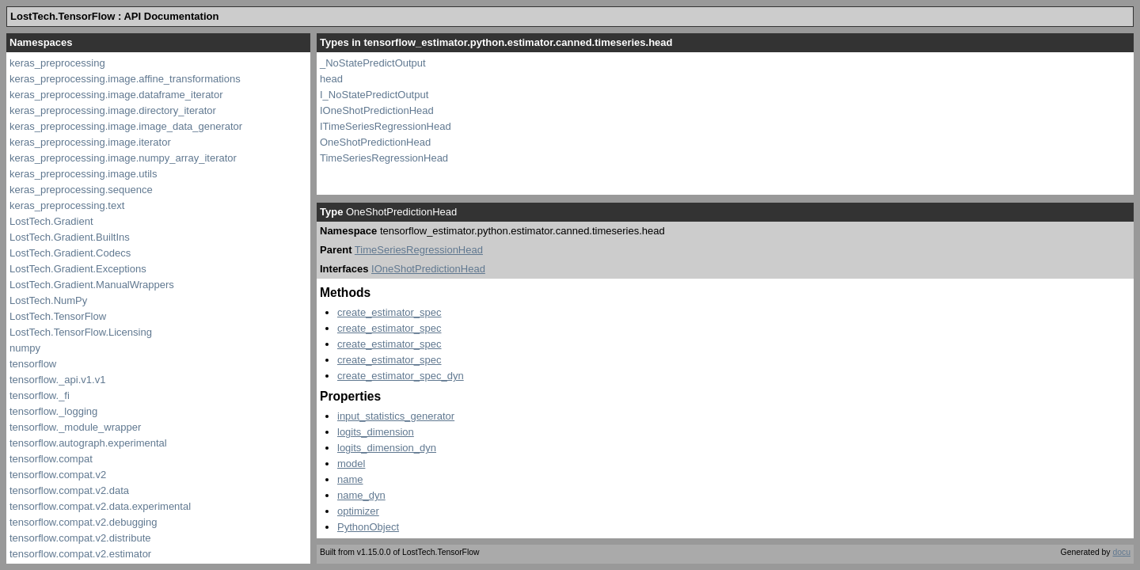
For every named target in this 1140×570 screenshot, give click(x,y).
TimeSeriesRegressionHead (384, 158)
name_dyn (361, 495)
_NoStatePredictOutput (373, 63)
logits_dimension (375, 432)
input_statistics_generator (395, 416)
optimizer (358, 511)
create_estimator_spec (389, 312)
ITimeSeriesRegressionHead (385, 126)
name (350, 479)
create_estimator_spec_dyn (400, 376)
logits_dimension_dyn (386, 448)
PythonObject (368, 527)
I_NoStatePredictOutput (374, 95)
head (331, 79)
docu (1121, 552)
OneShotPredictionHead (375, 142)
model (351, 463)
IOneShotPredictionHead (377, 110)
